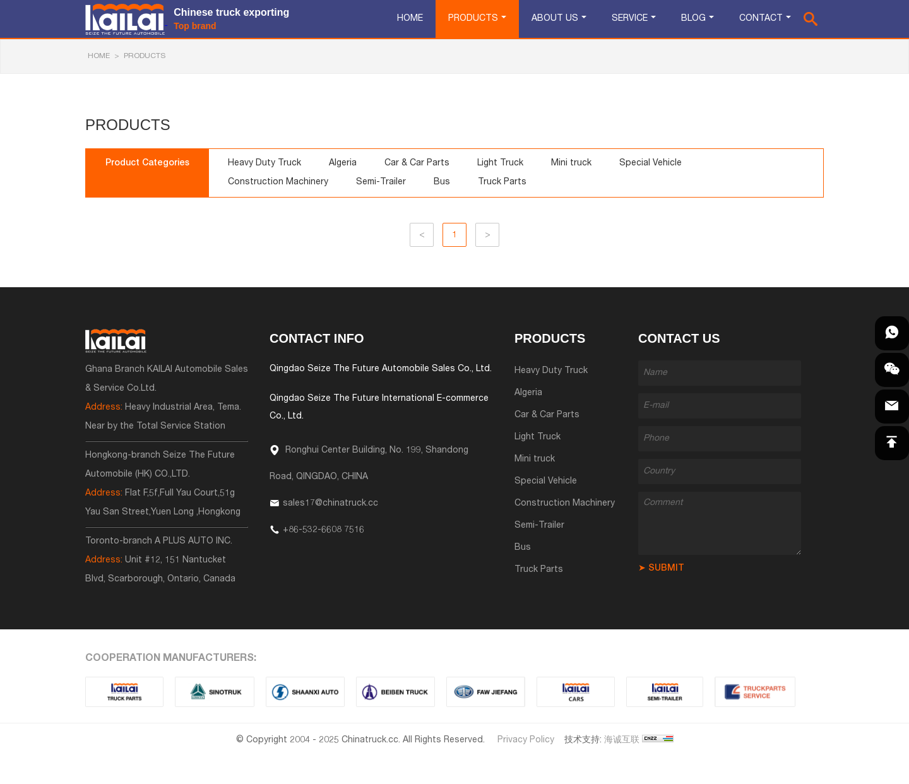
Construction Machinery (278, 182)
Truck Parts (502, 182)
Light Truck (500, 163)
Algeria (343, 163)
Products (473, 19)
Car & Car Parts (416, 163)
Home (410, 19)
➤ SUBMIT (661, 568)
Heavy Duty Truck (264, 163)
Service (630, 19)
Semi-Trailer (381, 182)
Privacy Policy (525, 740)
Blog (693, 19)
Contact (761, 19)
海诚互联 (621, 740)
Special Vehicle (650, 163)
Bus (442, 182)
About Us (555, 19)
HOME (99, 56)
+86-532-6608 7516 (323, 530)
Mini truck (571, 163)
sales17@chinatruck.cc (330, 503)
